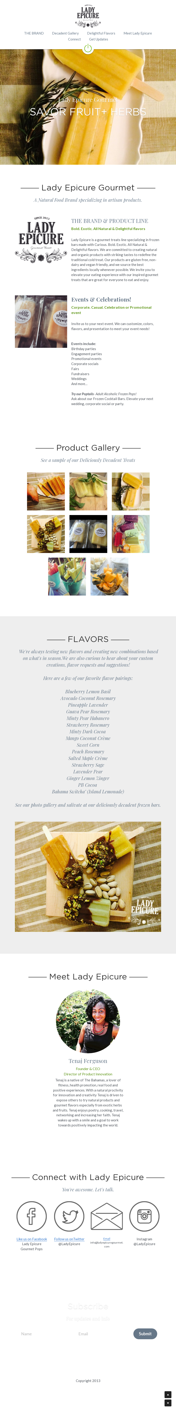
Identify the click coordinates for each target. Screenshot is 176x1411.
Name (26, 1333)
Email (106, 1238)
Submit (145, 1333)
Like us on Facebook (31, 1239)
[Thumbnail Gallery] (46, 491)
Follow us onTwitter (69, 1239)
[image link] (88, 48)
